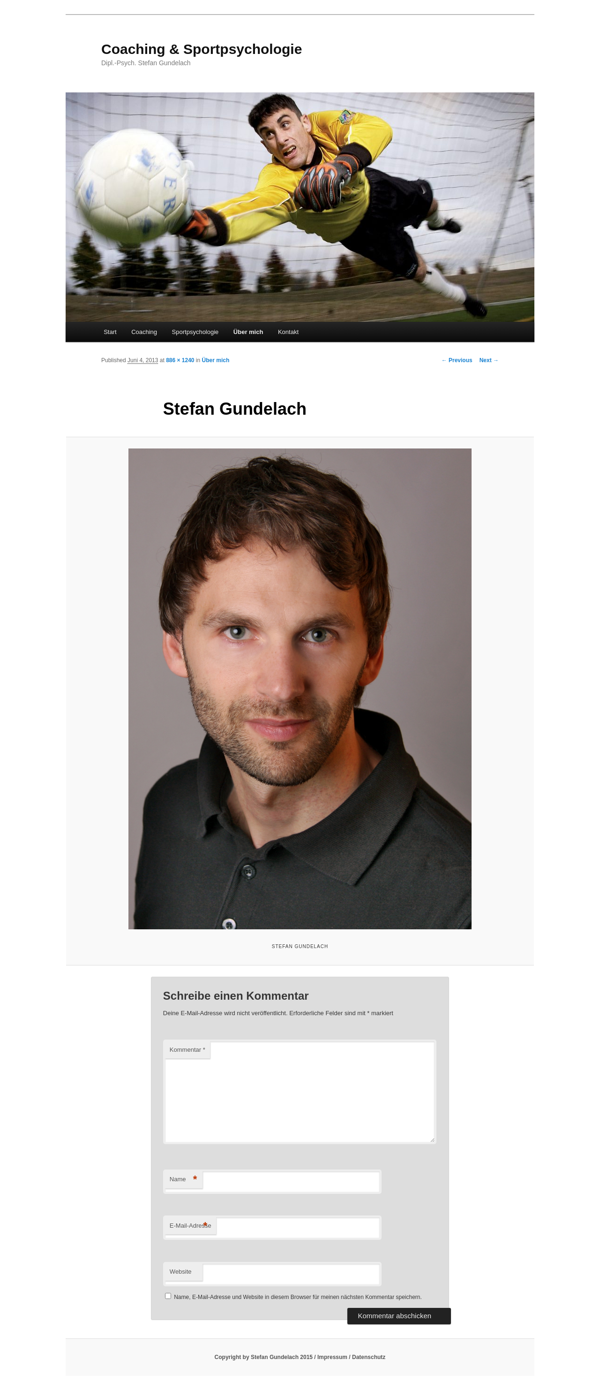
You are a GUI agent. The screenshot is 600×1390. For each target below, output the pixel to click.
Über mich (248, 331)
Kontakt (288, 331)
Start (110, 331)
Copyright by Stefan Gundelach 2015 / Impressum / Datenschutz (300, 1357)
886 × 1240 (180, 360)
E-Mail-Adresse (190, 1226)
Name (183, 1179)
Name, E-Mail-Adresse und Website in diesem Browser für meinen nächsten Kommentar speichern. (298, 1297)
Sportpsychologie (195, 331)
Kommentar (187, 1049)
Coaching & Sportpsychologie (201, 49)
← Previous (457, 360)
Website (181, 1271)
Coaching (144, 331)
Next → (489, 360)
